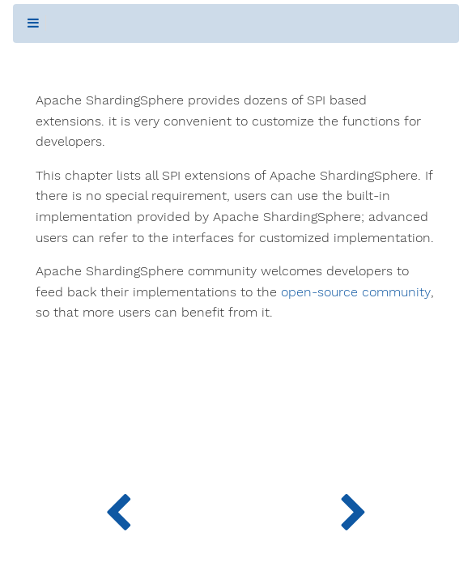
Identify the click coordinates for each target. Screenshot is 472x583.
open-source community (356, 292)
